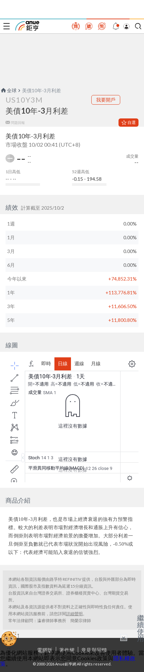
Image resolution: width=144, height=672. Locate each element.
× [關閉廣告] (124, 637)
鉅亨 (27, 26)
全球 (8, 90)
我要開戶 (105, 100)
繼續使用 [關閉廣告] (140, 627)
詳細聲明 (74, 613)
